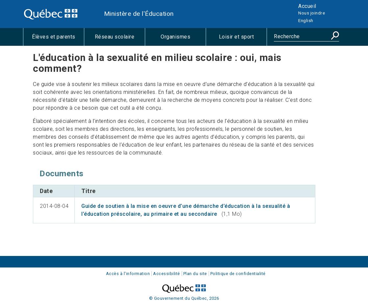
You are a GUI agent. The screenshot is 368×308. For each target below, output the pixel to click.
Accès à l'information (128, 273)
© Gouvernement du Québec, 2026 (184, 298)
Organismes (183, 39)
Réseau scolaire (120, 39)
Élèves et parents (58, 39)
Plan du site (195, 273)
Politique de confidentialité (238, 273)
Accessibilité (166, 273)
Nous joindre (311, 12)
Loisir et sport (243, 39)
